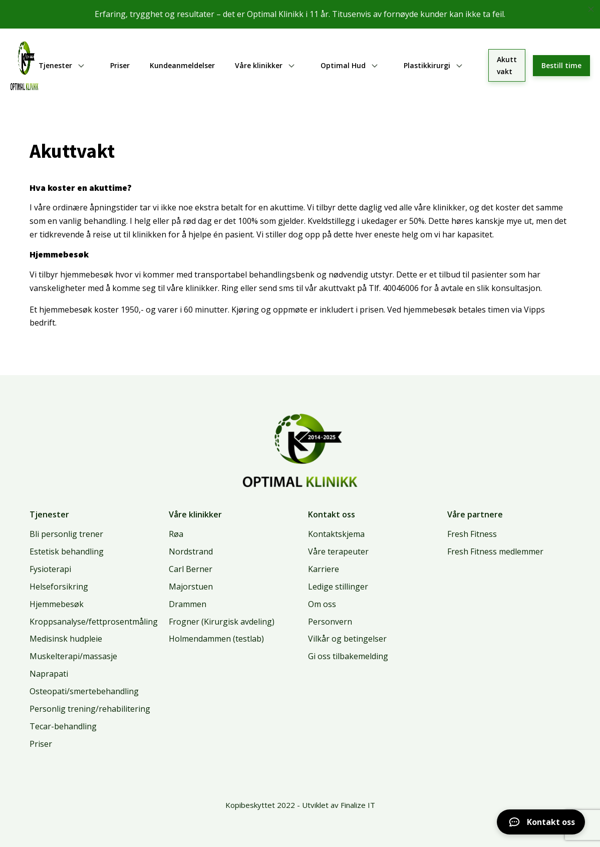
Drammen (187, 604)
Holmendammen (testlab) (216, 638)
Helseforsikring (59, 586)
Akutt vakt (507, 65)
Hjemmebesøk (57, 604)
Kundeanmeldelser (182, 65)
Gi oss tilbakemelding (348, 656)
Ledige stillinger (338, 586)
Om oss (322, 604)
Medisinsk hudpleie (66, 638)
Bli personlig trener (66, 533)
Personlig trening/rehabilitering (90, 708)
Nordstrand (191, 551)
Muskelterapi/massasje (73, 656)
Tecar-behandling (63, 726)
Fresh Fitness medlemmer (495, 551)
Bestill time (561, 65)
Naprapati (49, 673)
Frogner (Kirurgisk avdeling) (221, 621)
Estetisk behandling (67, 551)
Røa (176, 533)
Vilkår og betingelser (347, 638)
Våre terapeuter (338, 551)
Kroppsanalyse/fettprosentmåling (94, 621)
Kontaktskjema (336, 533)
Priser (120, 65)
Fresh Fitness (472, 533)
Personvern (330, 621)
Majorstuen (191, 586)
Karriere (323, 569)
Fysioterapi (50, 569)
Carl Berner (190, 569)
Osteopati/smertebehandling (84, 691)
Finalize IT (358, 805)
